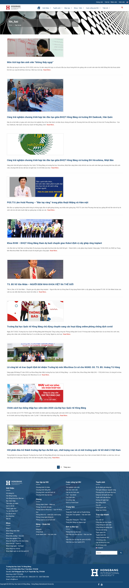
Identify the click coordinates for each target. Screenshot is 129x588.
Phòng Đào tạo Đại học (73, 532)
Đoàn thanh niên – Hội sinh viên (46, 534)
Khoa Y (8, 528)
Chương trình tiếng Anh (43, 490)
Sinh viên (122, 2)
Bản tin (8, 519)
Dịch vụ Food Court (72, 502)
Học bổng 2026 (101, 502)
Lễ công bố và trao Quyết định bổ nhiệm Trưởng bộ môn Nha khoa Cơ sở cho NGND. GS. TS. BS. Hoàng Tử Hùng (63, 367)
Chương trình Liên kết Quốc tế (45, 492)
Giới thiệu (46, 8)
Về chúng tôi (10, 493)
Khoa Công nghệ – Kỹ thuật (15, 546)
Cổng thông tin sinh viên (103, 525)
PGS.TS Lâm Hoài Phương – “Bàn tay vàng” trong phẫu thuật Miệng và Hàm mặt (47, 202)
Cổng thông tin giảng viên (104, 527)
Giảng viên (99, 2)
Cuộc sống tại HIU (93, 8)
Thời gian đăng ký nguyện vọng (106, 490)
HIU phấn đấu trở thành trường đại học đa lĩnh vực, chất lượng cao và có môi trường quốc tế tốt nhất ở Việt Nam (64, 450)
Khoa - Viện (79, 8)
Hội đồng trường (11, 496)
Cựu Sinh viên (70, 497)
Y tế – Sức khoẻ (71, 495)
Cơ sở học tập (70, 500)
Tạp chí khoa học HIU (103, 542)
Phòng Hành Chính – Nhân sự (45, 504)
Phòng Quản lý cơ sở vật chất (45, 520)
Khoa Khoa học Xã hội (13, 548)
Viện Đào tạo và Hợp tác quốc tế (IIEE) (78, 539)
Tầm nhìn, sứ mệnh (12, 503)
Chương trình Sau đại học (44, 495)
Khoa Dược (9, 533)
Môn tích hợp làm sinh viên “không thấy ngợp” (30, 62)
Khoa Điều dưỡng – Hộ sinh (15, 536)
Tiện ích (106, 8)
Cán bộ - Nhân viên (111, 2)
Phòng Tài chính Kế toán (43, 507)
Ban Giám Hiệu (10, 501)
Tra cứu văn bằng (101, 530)
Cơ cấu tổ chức (11, 514)
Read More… (47, 70)
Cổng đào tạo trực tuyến (103, 522)
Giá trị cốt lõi (10, 506)
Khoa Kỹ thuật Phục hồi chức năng (17, 541)
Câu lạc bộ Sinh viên (72, 492)
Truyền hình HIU (101, 535)
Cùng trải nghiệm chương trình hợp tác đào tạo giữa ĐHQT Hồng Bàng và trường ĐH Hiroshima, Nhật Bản (60, 160)
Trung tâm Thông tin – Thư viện (76, 520)
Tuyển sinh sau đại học (103, 497)
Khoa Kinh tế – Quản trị (13, 543)
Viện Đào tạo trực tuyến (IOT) (75, 542)
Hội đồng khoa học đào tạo (15, 498)
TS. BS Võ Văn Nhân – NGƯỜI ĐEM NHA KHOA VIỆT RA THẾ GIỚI (40, 284)
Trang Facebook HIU (102, 537)
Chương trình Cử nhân (43, 487)
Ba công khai (10, 516)
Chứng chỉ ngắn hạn (102, 500)
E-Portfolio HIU (101, 540)
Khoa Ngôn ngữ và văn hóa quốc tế (17, 551)
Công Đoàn (39, 532)
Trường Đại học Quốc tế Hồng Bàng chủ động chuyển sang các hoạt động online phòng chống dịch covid (60, 326)
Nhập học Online (101, 510)
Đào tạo (68, 8)
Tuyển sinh (58, 8)
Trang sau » (67, 467)
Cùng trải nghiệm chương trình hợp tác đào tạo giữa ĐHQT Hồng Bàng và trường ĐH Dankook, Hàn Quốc (60, 117)
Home (10, 25)
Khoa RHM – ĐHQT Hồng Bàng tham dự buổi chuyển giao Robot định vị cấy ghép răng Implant (54, 243)
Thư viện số (99, 520)
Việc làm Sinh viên (72, 490)
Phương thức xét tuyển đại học (106, 492)
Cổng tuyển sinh (101, 507)
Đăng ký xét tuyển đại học (104, 495)
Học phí (98, 505)
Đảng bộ (39, 529)
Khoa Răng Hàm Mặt (12, 531)
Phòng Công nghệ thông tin (44, 517)
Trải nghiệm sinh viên (73, 487)
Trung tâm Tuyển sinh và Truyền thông (78, 512)
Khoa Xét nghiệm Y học (13, 538)
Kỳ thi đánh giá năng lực (103, 487)
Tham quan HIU (101, 532)
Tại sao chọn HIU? (12, 511)
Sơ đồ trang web (101, 545)
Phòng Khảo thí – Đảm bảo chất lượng (48, 515)
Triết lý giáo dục (11, 508)
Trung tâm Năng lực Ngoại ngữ (76, 522)
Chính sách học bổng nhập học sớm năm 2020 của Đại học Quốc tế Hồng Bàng (46, 408)
